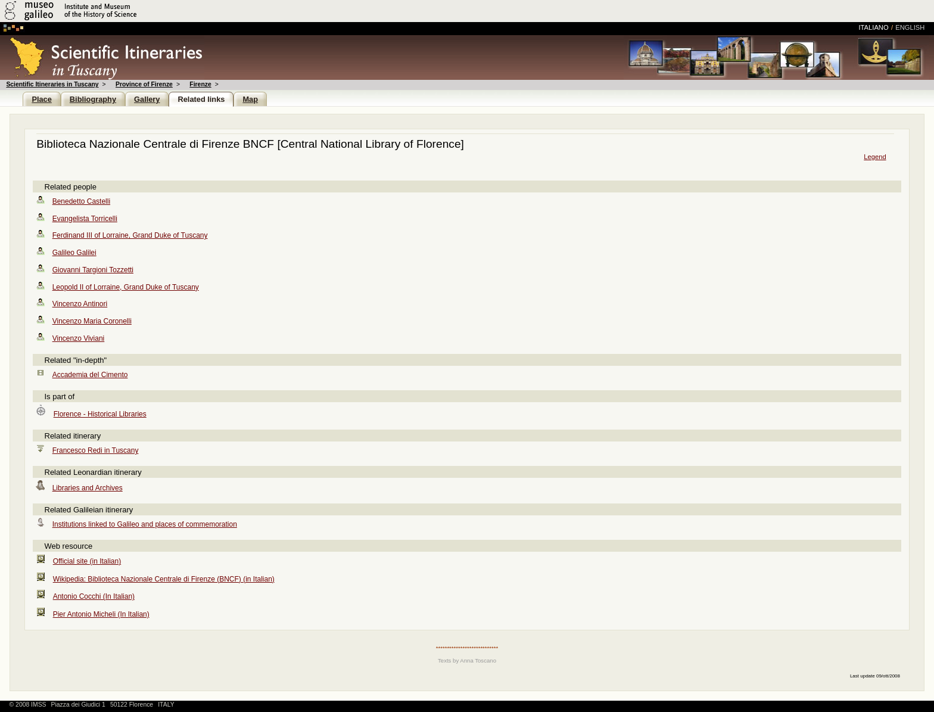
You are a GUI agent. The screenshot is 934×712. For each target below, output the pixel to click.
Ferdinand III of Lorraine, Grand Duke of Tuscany (130, 235)
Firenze (200, 84)
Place (41, 99)
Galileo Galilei (74, 252)
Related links (201, 99)
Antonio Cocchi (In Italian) (94, 596)
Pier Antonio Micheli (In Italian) (101, 614)
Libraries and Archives (87, 488)
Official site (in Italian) (87, 561)
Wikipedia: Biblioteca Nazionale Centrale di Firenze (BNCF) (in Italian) (164, 579)
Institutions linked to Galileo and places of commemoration (144, 524)
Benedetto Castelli (81, 201)
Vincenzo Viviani (78, 338)
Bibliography (93, 99)
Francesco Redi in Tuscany (95, 450)
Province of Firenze (144, 84)
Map (250, 99)
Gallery (147, 99)
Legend (875, 156)
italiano (874, 27)
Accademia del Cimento (90, 375)
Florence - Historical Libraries (100, 414)
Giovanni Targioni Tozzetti (92, 270)
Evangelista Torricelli (84, 218)
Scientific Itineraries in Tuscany (52, 84)
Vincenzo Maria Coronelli (92, 321)
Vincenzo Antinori (80, 304)
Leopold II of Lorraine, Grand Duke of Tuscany (125, 287)
